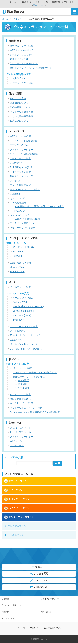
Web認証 (22, 384)
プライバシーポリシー (50, 599)
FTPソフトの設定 (19, 145)
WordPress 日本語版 (23, 247)
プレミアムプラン (15, 526)
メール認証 (23, 387)
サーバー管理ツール (20, 432)
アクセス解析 (17, 445)
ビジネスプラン (14, 535)
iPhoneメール (20, 319)
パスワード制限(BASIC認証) (24, 154)
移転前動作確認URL (20, 399)
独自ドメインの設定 (23, 368)
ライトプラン (13, 490)
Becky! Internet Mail (23, 311)
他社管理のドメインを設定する (29, 377)
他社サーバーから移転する (24, 63)
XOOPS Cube (17, 271)
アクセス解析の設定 (20, 185)
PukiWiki (17, 256)
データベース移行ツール (22, 223)
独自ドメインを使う (20, 59)
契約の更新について (20, 107)
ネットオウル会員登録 (21, 111)
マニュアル (39, 567)
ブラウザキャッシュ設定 (22, 227)
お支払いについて (19, 120)
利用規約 (5, 612)
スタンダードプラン (16, 499)
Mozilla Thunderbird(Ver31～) (28, 306)
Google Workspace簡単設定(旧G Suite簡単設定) (35, 412)
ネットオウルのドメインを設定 (26, 407)
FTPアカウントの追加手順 (23, 140)
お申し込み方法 (18, 98)
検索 (57, 463)
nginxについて (17, 198)
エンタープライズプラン (19, 517)
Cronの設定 (16, 163)
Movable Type (17, 267)
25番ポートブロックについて (25, 335)
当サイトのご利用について (13, 605)
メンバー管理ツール (20, 428)
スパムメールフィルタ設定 (24, 326)
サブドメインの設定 (20, 394)
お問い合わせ (39, 587)
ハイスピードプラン (16, 508)
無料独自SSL (19, 78)
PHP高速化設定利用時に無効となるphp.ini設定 (39, 206)
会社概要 (5, 599)
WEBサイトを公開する (22, 50)
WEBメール (16, 339)
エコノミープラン (15, 481)
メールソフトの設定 (23, 297)
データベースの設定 (20, 158)
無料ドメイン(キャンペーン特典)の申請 (30, 68)
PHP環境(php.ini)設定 (21, 167)
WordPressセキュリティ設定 (25, 189)
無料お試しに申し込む (21, 46)
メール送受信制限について (24, 344)
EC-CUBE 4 (19, 251)
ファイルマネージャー (21, 149)
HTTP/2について (18, 210)
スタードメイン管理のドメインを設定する (35, 372)
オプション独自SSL (23, 83)
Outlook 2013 (20, 302)
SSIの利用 (15, 194)
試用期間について (19, 103)
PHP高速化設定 (18, 202)
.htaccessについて (19, 215)
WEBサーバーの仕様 (20, 136)
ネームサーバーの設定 (21, 403)
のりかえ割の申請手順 (21, 116)
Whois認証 (23, 380)
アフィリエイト (8, 618)
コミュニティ (39, 580)
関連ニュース (39, 5)
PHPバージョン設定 (20, 171)
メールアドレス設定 (20, 287)
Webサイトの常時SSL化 (27, 219)
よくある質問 (39, 573)
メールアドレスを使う (21, 54)
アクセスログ (17, 180)
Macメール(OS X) (22, 315)
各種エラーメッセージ (21, 176)
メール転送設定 (18, 331)
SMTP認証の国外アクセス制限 (26, 348)
